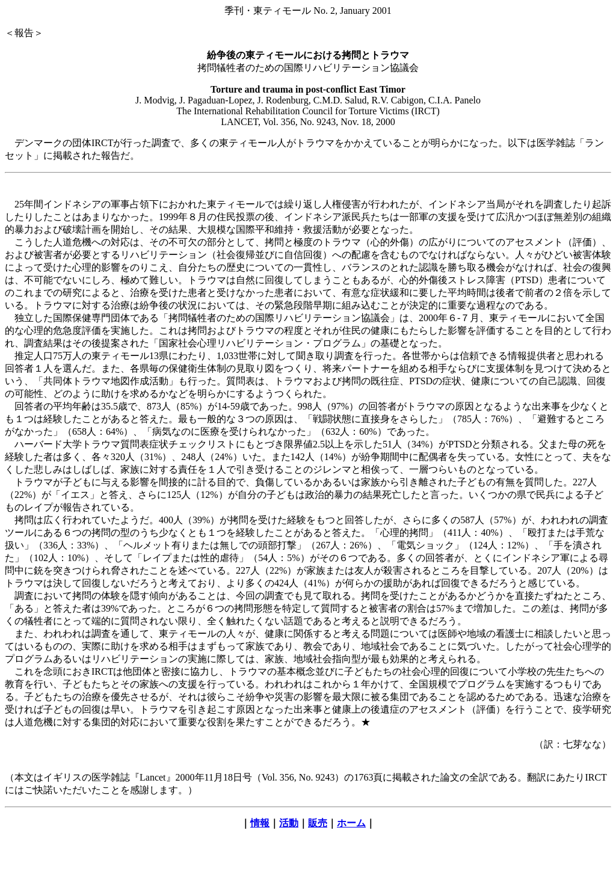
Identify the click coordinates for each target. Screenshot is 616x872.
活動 (288, 823)
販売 (317, 823)
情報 (260, 823)
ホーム (351, 823)
